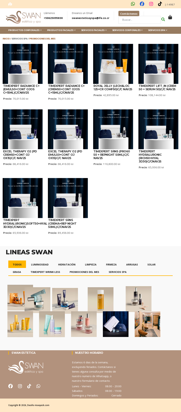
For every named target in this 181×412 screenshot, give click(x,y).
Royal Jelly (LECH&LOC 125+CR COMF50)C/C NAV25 (113, 87)
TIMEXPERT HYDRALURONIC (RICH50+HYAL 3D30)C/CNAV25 (150, 156)
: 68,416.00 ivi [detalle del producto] (15, 164)
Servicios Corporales (127, 30)
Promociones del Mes (42, 38)
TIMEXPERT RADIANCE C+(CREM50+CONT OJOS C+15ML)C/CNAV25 (66, 89)
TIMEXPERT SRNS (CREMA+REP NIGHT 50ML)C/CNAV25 (62, 223)
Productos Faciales (61, 30)
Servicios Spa (157, 30)
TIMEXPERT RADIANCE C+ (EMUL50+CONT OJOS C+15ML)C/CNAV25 (21, 89)
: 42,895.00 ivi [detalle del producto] (106, 95)
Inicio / (7, 38)
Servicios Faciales (94, 30)
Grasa (17, 272)
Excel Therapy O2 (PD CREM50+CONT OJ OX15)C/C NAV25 (20, 155)
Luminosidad (40, 264)
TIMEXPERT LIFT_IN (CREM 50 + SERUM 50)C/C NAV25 (157, 87)
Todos (17, 264)
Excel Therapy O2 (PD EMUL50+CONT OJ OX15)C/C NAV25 (65, 155)
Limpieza (91, 264)
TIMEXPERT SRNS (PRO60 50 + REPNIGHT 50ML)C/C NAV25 (112, 155)
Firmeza (111, 264)
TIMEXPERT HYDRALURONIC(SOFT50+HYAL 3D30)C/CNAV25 (25, 223)
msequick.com (42, 405)
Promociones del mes (84, 272)
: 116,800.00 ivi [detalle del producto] (107, 164)
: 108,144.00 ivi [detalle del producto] (152, 95)
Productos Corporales (25, 30)
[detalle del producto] (68, 64)
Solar (151, 264)
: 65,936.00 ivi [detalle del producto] (151, 167)
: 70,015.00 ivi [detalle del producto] (15, 98)
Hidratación (66, 264)
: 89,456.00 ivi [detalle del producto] (60, 232)
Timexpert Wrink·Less (45, 272)
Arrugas (132, 264)
